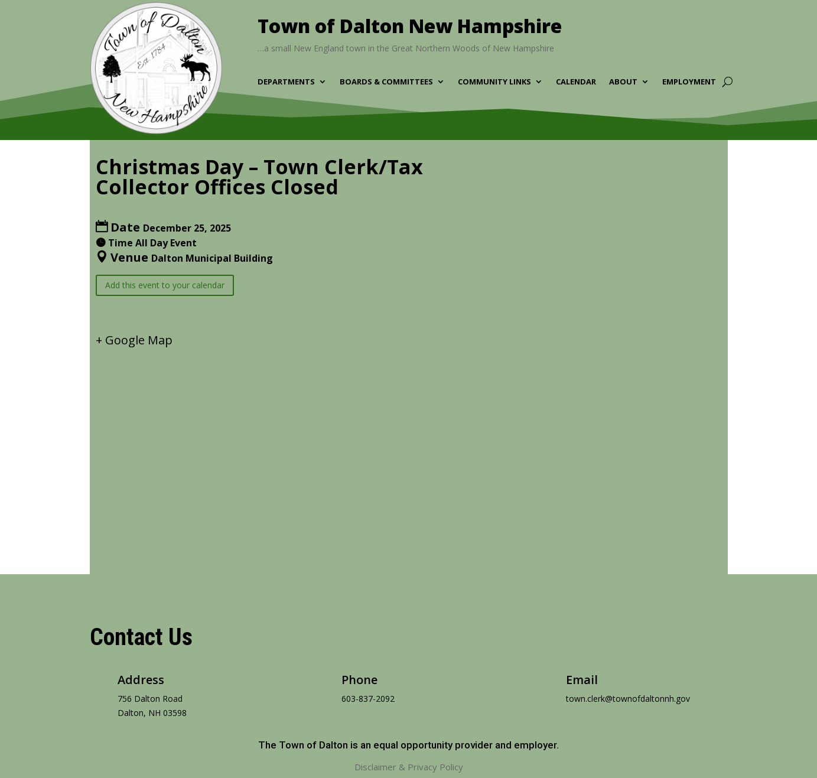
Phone (359, 680)
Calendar (576, 82)
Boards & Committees (386, 82)
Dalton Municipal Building (212, 258)
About (623, 82)
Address (141, 680)
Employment (689, 82)
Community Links (494, 82)
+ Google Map (134, 340)
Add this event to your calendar (164, 285)
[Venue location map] (409, 451)
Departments (286, 82)
